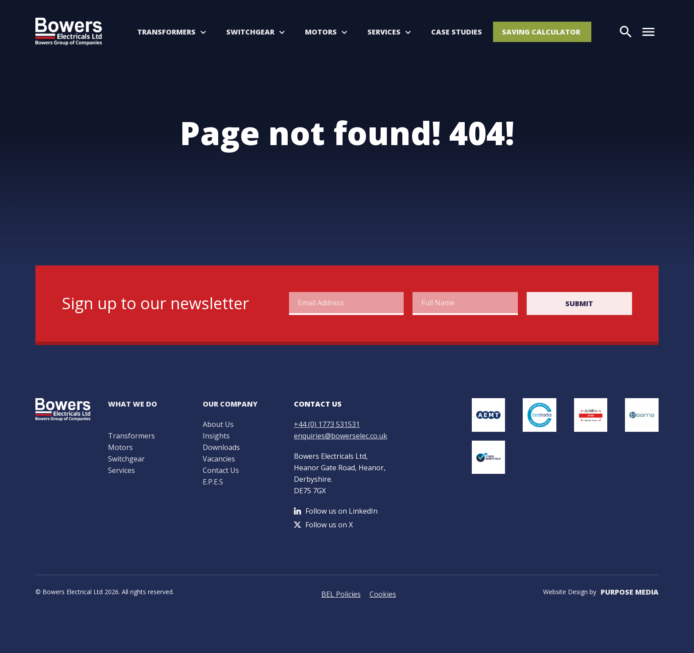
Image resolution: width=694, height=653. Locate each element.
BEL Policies (341, 594)
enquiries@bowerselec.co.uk (340, 436)
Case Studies (456, 32)
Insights (216, 436)
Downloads (221, 447)
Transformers (166, 32)
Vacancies (219, 459)
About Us (218, 424)
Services (384, 32)
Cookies (383, 594)
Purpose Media (630, 592)
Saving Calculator (541, 32)
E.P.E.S (213, 482)
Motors (321, 32)
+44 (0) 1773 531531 (327, 424)
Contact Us (221, 470)
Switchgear (250, 32)
